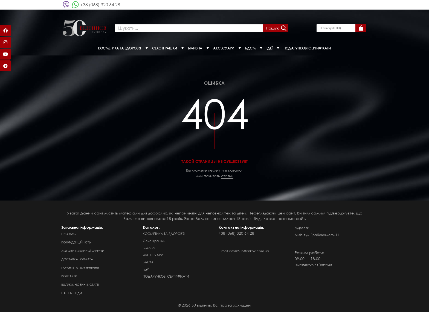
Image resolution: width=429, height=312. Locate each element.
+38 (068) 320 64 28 (100, 4)
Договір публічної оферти (82, 251)
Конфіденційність (76, 242)
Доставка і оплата (77, 259)
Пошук (272, 28)
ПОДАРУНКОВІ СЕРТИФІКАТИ (166, 276)
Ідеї (145, 269)
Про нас (68, 234)
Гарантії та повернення (80, 268)
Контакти (69, 276)
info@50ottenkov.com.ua (249, 251)
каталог (235, 170)
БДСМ (148, 262)
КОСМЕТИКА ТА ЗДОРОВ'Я (164, 233)
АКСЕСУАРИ (153, 255)
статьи (227, 175)
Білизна (149, 248)
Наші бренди (71, 293)
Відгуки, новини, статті (80, 284)
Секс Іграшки (154, 241)
